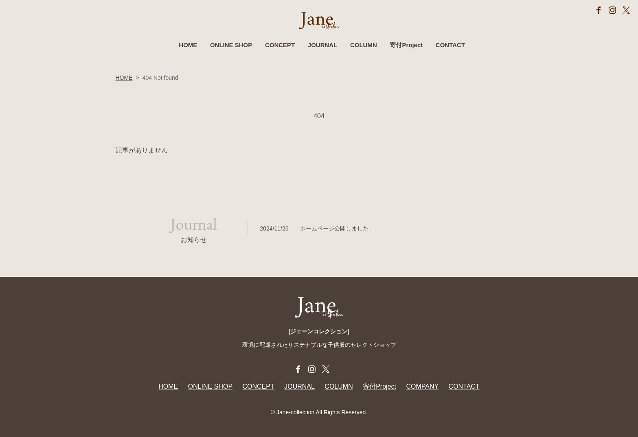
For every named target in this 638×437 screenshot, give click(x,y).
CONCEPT (280, 44)
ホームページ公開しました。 (337, 228)
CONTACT (450, 44)
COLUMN (363, 44)
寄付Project (406, 44)
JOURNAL (323, 44)
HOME (188, 44)
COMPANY (422, 386)
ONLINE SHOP (231, 44)
